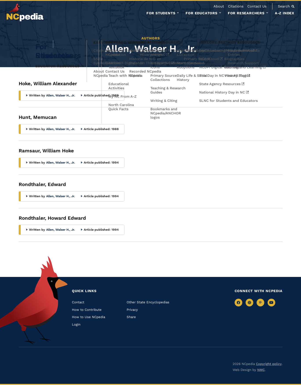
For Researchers (246, 13)
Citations (235, 6)
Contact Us (256, 6)
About (218, 6)
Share (131, 317)
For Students (160, 13)
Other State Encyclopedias (148, 302)
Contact (78, 302)
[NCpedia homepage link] (25, 12)
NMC (261, 370)
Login (76, 324)
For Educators (201, 13)
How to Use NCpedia (88, 317)
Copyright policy (269, 364)
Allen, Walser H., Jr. (60, 95)
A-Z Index (284, 13)
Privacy (132, 310)
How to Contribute (87, 310)
